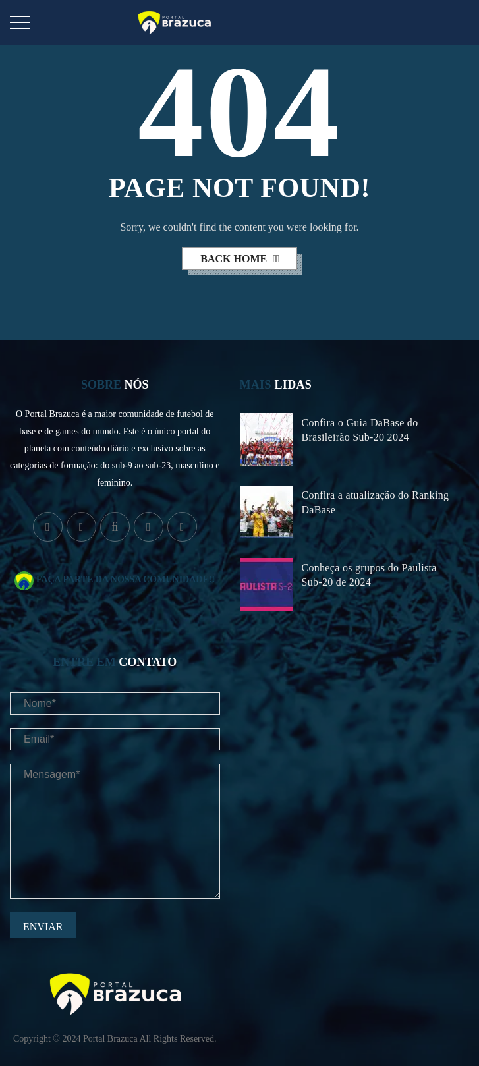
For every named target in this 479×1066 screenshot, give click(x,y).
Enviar (43, 926)
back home (234, 258)
